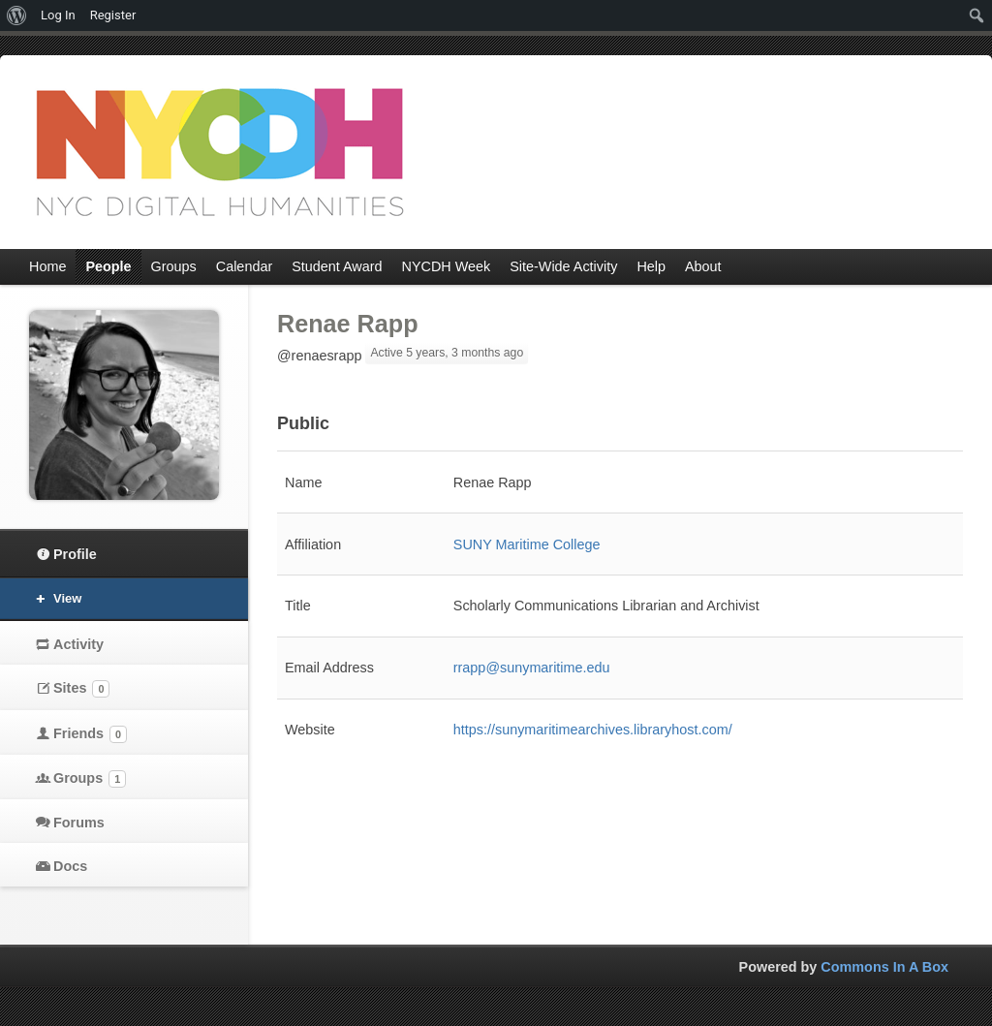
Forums (79, 822)
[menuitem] (17, 15)
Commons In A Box (884, 967)
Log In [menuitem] (58, 15)
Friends (90, 734)
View (67, 598)
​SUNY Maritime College (527, 544)
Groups (89, 779)
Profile (75, 554)
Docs (70, 866)
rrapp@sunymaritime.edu (531, 667)
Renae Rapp (347, 323)
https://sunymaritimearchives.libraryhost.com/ (592, 729)
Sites (81, 689)
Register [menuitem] (113, 15)
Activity (78, 644)
